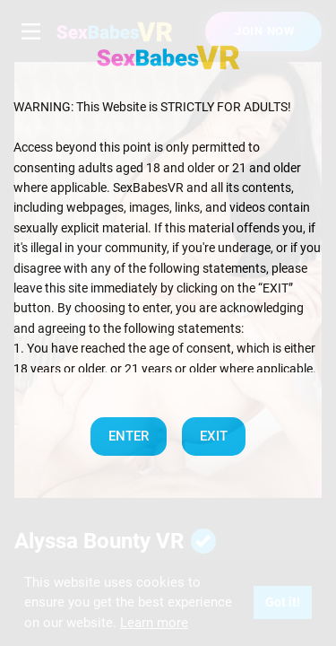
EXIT (214, 436)
